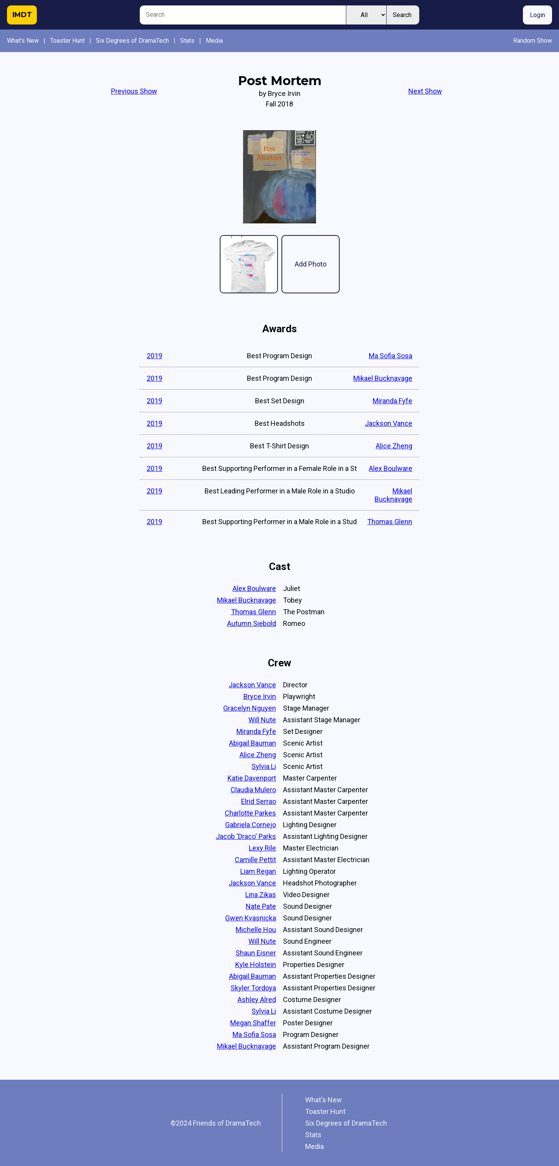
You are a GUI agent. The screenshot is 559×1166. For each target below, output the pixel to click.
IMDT (22, 14)
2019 (154, 356)
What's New (23, 40)
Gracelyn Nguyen (249, 708)
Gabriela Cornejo (250, 825)
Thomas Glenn (389, 522)
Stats (187, 40)
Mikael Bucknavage (382, 378)
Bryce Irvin (259, 696)
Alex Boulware (390, 468)
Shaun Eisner (256, 953)
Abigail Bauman (252, 743)
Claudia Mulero (253, 790)
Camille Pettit (255, 860)
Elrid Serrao (258, 801)
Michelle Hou (256, 929)
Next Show (425, 91)
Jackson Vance (388, 423)
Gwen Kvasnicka (250, 918)
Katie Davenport (251, 778)
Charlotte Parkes (250, 813)
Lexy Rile (262, 848)
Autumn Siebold (251, 623)
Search (402, 15)
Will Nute (262, 720)
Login (537, 15)
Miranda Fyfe (392, 401)
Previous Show (134, 91)
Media (214, 40)
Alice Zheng (394, 446)
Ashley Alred (257, 999)
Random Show (532, 40)
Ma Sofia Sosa (390, 356)
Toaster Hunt (67, 40)
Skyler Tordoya (253, 988)
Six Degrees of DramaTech (132, 40)
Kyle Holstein (255, 964)
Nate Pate (261, 906)
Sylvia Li (264, 766)
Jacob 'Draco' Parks (246, 836)
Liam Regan (258, 871)
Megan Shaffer (253, 1023)
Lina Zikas (260, 895)
